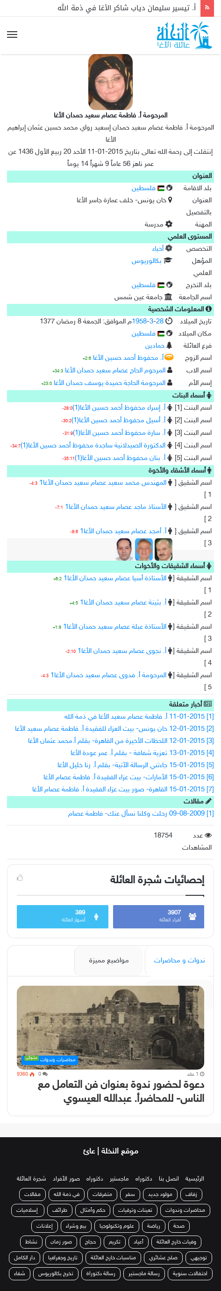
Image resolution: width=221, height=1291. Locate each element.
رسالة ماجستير (144, 1273)
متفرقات (102, 1194)
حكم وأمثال (92, 1210)
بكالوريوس (147, 261)
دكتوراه (143, 1179)
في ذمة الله (66, 1194)
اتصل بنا (169, 1179)
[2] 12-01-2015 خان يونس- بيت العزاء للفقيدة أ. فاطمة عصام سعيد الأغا (114, 729)
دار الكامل (24, 1258)
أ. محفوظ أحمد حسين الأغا (128, 358)
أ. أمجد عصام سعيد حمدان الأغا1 (123, 532)
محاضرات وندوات (185, 1210)
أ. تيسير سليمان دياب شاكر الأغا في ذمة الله (126, 7)
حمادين (154, 346)
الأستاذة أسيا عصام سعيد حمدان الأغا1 (115, 579)
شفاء (19, 1273)
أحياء (158, 249)
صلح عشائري (163, 1258)
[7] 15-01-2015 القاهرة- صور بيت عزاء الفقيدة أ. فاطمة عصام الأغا (123, 790)
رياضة (153, 1226)
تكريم (115, 1242)
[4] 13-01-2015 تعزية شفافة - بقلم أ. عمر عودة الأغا (142, 753)
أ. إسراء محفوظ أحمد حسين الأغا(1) (118, 408)
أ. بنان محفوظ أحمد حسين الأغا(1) (120, 458)
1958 (139, 322)
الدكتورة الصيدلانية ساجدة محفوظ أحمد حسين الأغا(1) (93, 446)
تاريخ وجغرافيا (63, 1258)
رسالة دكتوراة (100, 1273)
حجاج (90, 1242)
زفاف (191, 1194)
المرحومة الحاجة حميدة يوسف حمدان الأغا (109, 383)
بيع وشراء (76, 1226)
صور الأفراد (66, 1179)
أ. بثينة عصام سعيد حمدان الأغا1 (123, 603)
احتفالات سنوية (190, 1273)
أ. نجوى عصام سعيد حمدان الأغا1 (122, 651)
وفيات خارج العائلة (176, 1242)
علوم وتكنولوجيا (117, 1226)
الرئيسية (194, 1179)
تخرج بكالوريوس (55, 1273)
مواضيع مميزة (109, 961)
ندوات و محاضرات (179, 961)
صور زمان (61, 1242)
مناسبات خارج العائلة (113, 1258)
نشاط (31, 1242)
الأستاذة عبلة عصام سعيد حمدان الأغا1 (114, 627)
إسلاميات (27, 1210)
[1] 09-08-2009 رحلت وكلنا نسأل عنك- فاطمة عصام (141, 814)
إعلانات (44, 1226)
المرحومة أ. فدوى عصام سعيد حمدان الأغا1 (108, 676)
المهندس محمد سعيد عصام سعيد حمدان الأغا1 (102, 483)
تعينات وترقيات (135, 1210)
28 (160, 322)
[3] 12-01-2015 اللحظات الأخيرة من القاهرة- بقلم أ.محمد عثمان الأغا (121, 741)
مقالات (32, 1194)
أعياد (138, 1242)
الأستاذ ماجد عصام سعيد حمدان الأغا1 (115, 507)
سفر (130, 1194)
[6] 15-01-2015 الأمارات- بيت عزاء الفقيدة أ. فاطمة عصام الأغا (128, 778)
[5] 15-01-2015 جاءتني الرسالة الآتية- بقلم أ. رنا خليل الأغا (135, 765)
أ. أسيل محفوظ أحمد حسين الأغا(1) (118, 421)
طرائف (59, 1210)
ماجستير (119, 1179)
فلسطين (148, 188)
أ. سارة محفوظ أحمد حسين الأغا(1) (119, 433)
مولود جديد (160, 1194)
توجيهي (199, 1258)
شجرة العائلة (31, 1179)
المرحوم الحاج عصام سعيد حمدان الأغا (115, 371)
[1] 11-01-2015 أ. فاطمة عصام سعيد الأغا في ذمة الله (139, 717)
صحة (179, 1226)
